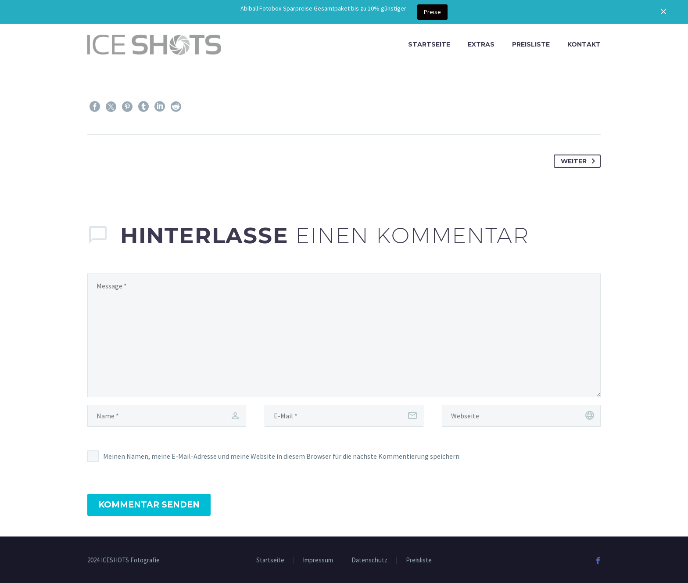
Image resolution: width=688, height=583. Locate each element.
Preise (432, 12)
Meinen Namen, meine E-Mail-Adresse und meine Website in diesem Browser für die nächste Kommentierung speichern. (282, 456)
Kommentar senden (149, 505)
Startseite (429, 44)
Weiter (579, 161)
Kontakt (584, 44)
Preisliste (531, 44)
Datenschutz (369, 560)
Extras (481, 44)
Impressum (318, 560)
